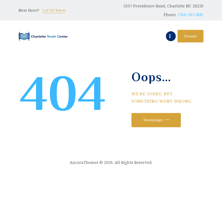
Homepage (153, 119)
